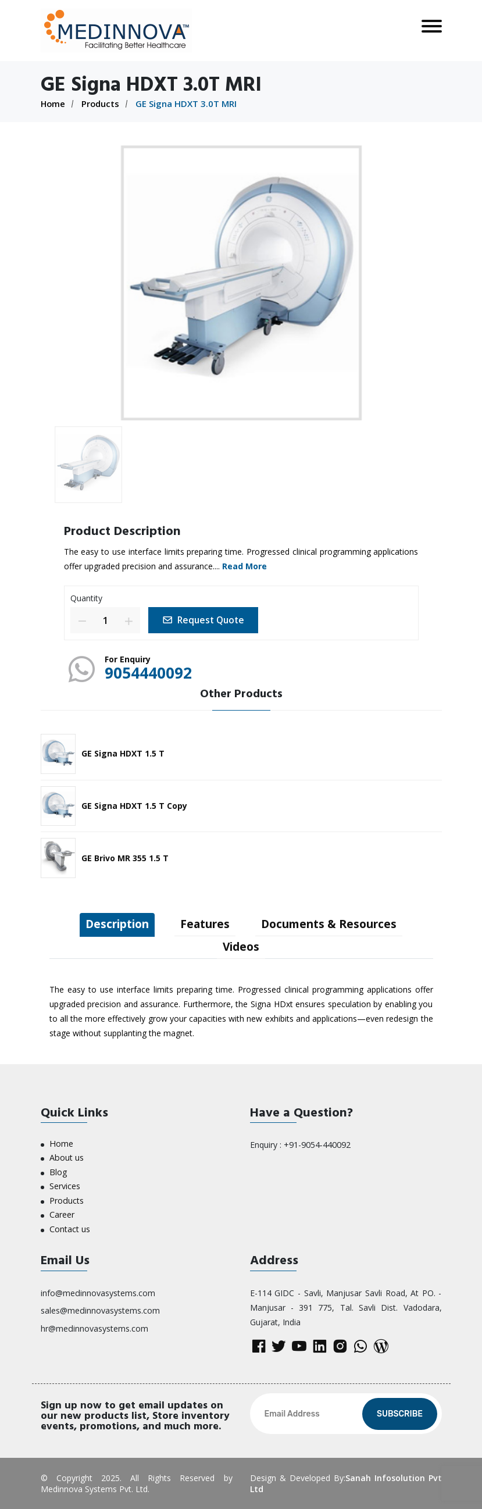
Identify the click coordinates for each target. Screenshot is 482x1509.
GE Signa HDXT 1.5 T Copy (134, 804)
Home (53, 103)
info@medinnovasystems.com (98, 1291)
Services (64, 1185)
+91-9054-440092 (317, 1144)
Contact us (69, 1227)
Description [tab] (111, 923)
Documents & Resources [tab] (334, 923)
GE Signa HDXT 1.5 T (123, 752)
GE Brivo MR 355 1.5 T (125, 856)
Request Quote (206, 619)
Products (102, 103)
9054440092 (151, 672)
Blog (58, 1171)
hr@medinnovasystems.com (94, 1326)
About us (66, 1157)
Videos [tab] (241, 946)
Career (61, 1213)
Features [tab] (204, 923)
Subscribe (400, 1414)
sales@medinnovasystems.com (100, 1308)
